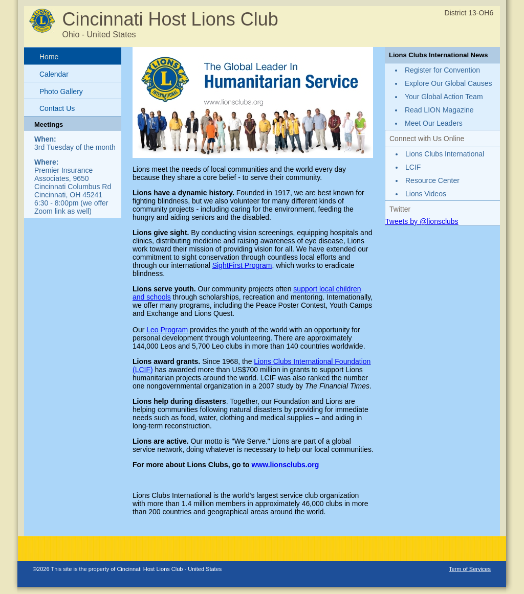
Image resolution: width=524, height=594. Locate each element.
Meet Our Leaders (434, 123)
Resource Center (432, 180)
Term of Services (470, 569)
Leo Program (167, 330)
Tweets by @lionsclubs (421, 221)
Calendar (54, 74)
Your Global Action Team (444, 97)
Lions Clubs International (444, 154)
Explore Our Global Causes (448, 83)
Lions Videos (425, 194)
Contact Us (57, 108)
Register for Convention (442, 70)
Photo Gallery (61, 91)
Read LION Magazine (439, 110)
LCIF (413, 167)
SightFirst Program (242, 265)
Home (48, 57)
